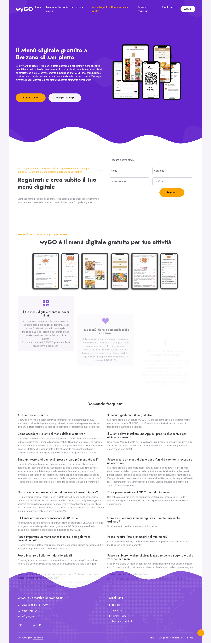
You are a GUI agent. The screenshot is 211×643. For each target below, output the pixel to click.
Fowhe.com (38, 637)
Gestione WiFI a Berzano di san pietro (64, 9)
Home (38, 7)
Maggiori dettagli (65, 97)
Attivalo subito (30, 97)
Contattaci (168, 7)
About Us (116, 605)
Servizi (190, 637)
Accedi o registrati (143, 9)
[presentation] (131, 194)
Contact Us (117, 610)
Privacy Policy (119, 616)
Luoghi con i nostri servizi (170, 637)
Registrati (172, 192)
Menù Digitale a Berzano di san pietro (110, 9)
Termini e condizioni (122, 621)
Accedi (188, 9)
